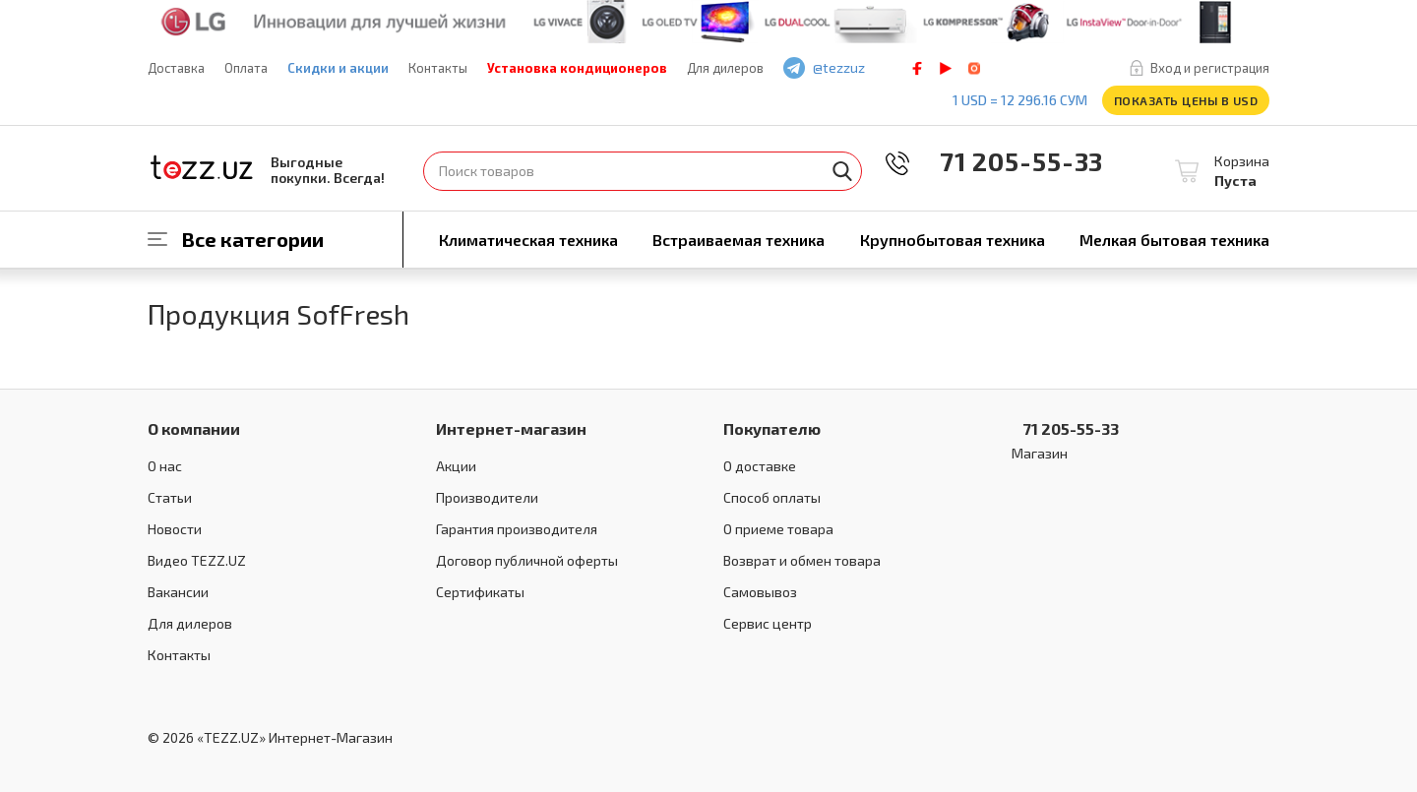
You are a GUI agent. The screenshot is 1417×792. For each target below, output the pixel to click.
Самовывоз (760, 591)
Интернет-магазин (511, 428)
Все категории (253, 239)
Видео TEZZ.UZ (197, 560)
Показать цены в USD (1186, 100)
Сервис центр (767, 623)
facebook (917, 68)
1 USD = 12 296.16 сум (1020, 99)
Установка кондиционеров (577, 68)
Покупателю (772, 428)
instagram (974, 68)
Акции (456, 465)
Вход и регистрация (1209, 68)
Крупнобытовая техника (952, 239)
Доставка (176, 68)
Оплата (246, 68)
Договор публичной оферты (527, 560)
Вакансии (178, 591)
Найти (842, 171)
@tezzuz (839, 67)
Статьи (170, 497)
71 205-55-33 (1007, 161)
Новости (175, 528)
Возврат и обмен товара (802, 560)
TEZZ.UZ (202, 168)
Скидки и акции (338, 68)
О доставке (759, 465)
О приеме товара (778, 528)
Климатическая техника (528, 239)
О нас (165, 465)
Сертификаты (480, 591)
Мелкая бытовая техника (1174, 239)
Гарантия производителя (516, 528)
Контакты (437, 68)
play (946, 68)
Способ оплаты (772, 497)
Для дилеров (725, 68)
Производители (487, 497)
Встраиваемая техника (738, 239)
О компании (194, 428)
